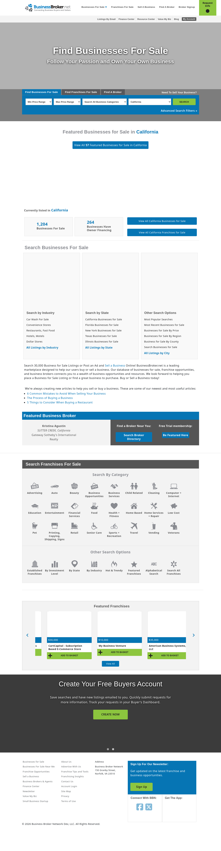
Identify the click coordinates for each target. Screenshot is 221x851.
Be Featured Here (175, 435)
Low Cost (174, 512)
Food (94, 512)
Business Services (114, 494)
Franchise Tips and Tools (74, 771)
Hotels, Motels (35, 336)
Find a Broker (167, 7)
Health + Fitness (114, 514)
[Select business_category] (104, 102)
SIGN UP (110, 714)
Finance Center (126, 19)
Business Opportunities (94, 494)
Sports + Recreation (114, 534)
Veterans (174, 532)
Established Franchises (34, 572)
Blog (176, 19)
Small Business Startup (35, 801)
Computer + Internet (173, 494)
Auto (54, 492)
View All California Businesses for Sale (162, 221)
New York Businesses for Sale (103, 330)
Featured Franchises (134, 572)
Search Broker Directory (134, 437)
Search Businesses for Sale (160, 347)
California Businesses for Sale (103, 319)
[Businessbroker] (47, 7)
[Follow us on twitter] (148, 806)
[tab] (108, 749)
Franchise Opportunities (36, 771)
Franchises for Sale (122, 7)
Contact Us (67, 781)
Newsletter (29, 791)
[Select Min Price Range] (39, 102)
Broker (117, 92)
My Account (189, 19)
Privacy (65, 796)
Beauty (74, 492)
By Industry (94, 570)
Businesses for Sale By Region (162, 336)
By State (74, 570)
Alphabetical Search (154, 572)
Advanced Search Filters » (179, 111)
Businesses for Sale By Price (161, 330)
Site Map (66, 791)
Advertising (34, 492)
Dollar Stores (34, 341)
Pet (34, 532)
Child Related (134, 492)
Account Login (69, 786)
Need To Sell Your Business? (179, 92)
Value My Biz (164, 19)
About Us (66, 761)
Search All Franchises (174, 572)
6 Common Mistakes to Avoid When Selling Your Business (66, 393)
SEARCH (184, 102)
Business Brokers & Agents (38, 781)
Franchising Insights (72, 776)
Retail (74, 532)
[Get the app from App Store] (182, 814)
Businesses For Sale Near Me (39, 766)
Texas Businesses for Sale (101, 336)
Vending (153, 532)
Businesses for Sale (92, 7)
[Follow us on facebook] (139, 806)
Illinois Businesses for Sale (101, 341)
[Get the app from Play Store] (182, 837)
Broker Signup (187, 7)
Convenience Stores (38, 325)
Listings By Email (106, 19)
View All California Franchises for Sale (162, 232)
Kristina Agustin (54, 426)
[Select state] (149, 102)
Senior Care (94, 532)
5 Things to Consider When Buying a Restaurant (60, 402)
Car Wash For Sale (37, 319)
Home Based (134, 512)
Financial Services (74, 514)
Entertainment (54, 512)
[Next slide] (193, 635)
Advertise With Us (71, 766)
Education (34, 512)
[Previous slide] (27, 635)
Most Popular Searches (158, 319)
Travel (134, 532)
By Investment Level (54, 572)
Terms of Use (68, 801)
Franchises (78, 92)
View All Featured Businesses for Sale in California (110, 145)
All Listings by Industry (42, 347)
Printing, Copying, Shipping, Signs (54, 536)
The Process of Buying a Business (50, 398)
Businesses (39, 92)
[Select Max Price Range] (67, 102)
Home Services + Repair (153, 514)
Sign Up (141, 787)
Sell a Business (146, 7)
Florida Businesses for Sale (102, 325)
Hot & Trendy (114, 570)
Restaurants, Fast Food (40, 330)
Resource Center (146, 19)
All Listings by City (157, 353)
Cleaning (154, 492)
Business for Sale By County (161, 341)
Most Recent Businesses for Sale (164, 325)
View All (110, 663)
